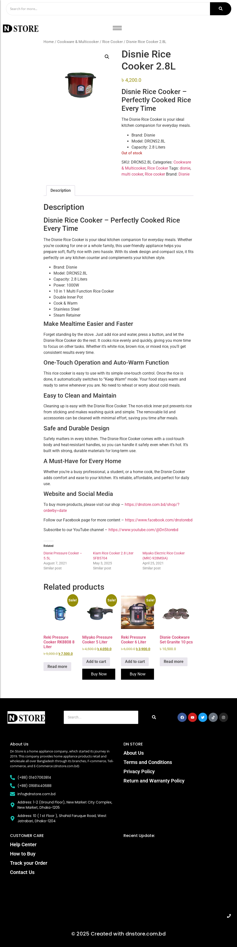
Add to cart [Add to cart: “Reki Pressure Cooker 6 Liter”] (135, 661)
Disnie (184, 174)
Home (49, 42)
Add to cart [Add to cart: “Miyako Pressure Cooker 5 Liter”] (96, 661)
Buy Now (99, 674)
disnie (185, 168)
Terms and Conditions (148, 762)
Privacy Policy (139, 772)
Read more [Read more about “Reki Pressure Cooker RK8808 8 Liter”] (57, 666)
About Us (134, 753)
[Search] (107, 9)
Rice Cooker (112, 42)
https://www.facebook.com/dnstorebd (158, 520)
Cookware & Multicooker (78, 42)
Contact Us (22, 872)
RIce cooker (155, 174)
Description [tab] (60, 190)
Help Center (23, 844)
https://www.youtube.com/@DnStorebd (143, 529)
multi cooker (132, 174)
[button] (107, 57)
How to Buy (23, 854)
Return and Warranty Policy (154, 781)
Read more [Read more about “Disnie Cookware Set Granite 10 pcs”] (174, 661)
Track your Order (28, 863)
